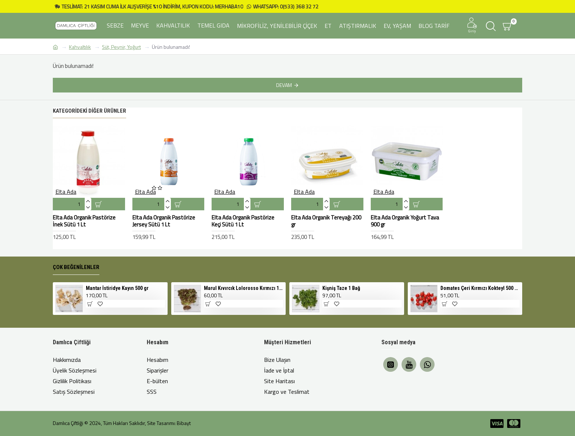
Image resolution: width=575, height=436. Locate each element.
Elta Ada (65, 191)
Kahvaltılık (80, 47)
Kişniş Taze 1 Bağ (341, 288)
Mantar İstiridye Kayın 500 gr (117, 288)
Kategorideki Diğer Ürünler (89, 111)
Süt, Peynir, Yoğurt (121, 47)
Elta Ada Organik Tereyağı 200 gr (326, 221)
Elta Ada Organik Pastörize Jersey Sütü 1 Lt (163, 221)
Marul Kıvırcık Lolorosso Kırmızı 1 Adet (243, 288)
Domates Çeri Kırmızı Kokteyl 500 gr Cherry (480, 288)
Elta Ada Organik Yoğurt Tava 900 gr (405, 221)
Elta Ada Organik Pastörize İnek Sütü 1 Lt (84, 221)
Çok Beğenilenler (76, 267)
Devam (284, 85)
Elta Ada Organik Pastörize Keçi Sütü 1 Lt (243, 221)
